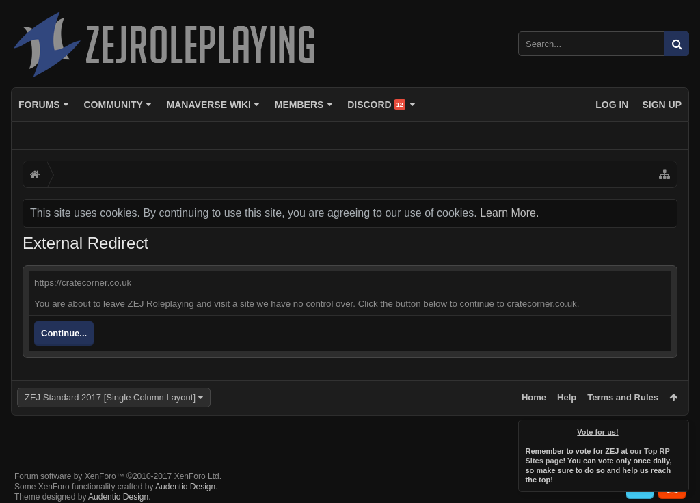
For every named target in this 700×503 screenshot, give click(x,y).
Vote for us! (598, 432)
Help (566, 397)
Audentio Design (185, 475)
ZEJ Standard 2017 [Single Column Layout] (110, 397)
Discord (376, 104)
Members (299, 104)
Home (534, 397)
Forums (39, 104)
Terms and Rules (622, 397)
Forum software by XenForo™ (117, 465)
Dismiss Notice (679, 429)
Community (112, 104)
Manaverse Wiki (209, 104)
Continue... (64, 333)
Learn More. (509, 213)
